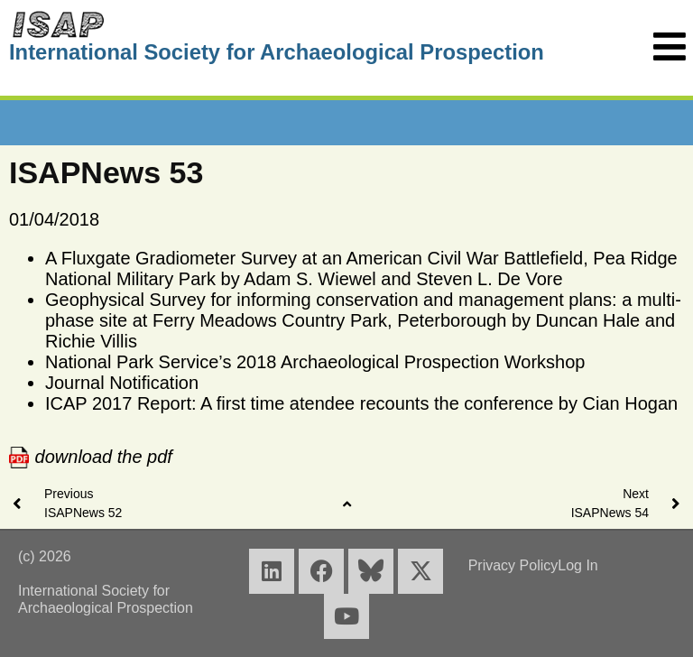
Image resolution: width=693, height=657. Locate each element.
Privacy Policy (513, 565)
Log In (577, 565)
